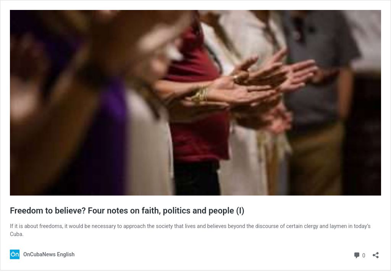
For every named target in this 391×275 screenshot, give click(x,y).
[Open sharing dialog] (375, 253)
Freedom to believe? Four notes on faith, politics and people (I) (127, 210)
